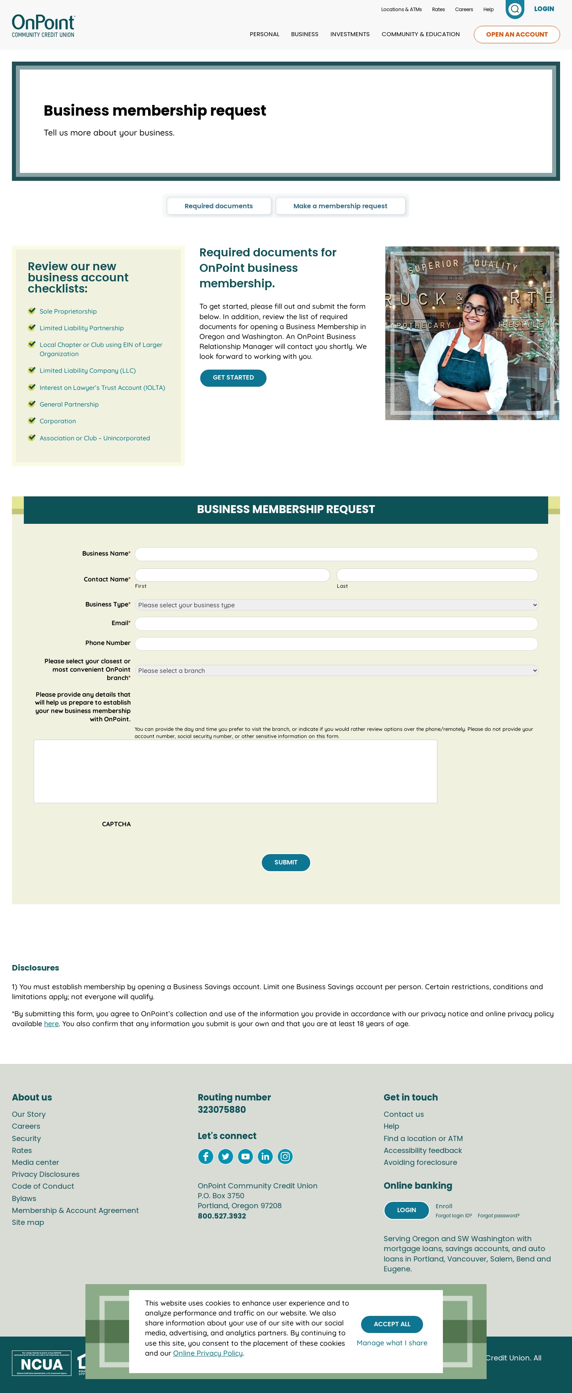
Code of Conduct (43, 1186)
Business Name (106, 553)
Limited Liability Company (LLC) (88, 370)
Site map (28, 1222)
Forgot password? (499, 1215)
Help (488, 9)
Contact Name (107, 579)
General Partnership (69, 404)
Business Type (108, 604)
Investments (350, 34)
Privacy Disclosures (45, 1174)
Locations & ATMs (401, 9)
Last (342, 586)
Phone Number (108, 643)
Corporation (58, 421)
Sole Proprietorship (68, 311)
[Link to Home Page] (43, 27)
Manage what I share (392, 1342)
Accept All (392, 1324)
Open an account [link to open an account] (517, 34)
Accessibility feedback (423, 1151)
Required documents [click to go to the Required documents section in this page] (219, 206)
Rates (438, 9)
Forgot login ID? (454, 1215)
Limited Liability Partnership (82, 328)
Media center (35, 1162)
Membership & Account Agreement (75, 1211)
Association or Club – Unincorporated (95, 438)
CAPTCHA (116, 824)
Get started (233, 377)
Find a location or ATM (423, 1139)
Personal (264, 34)
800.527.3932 (222, 1216)
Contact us (404, 1114)
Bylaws (24, 1199)
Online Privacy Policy (208, 1353)
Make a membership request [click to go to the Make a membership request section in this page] (340, 206)
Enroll (444, 1206)
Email (121, 623)
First (141, 586)
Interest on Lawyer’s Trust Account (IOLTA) (102, 387)
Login (406, 1210)
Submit (286, 862)
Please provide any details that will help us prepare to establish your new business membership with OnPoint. (83, 706)
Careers (464, 9)
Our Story (29, 1114)
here (51, 1023)
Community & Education (421, 34)
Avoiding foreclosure (420, 1162)
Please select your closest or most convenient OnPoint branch (87, 669)
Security (26, 1139)
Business (305, 34)
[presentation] (195, 825)
